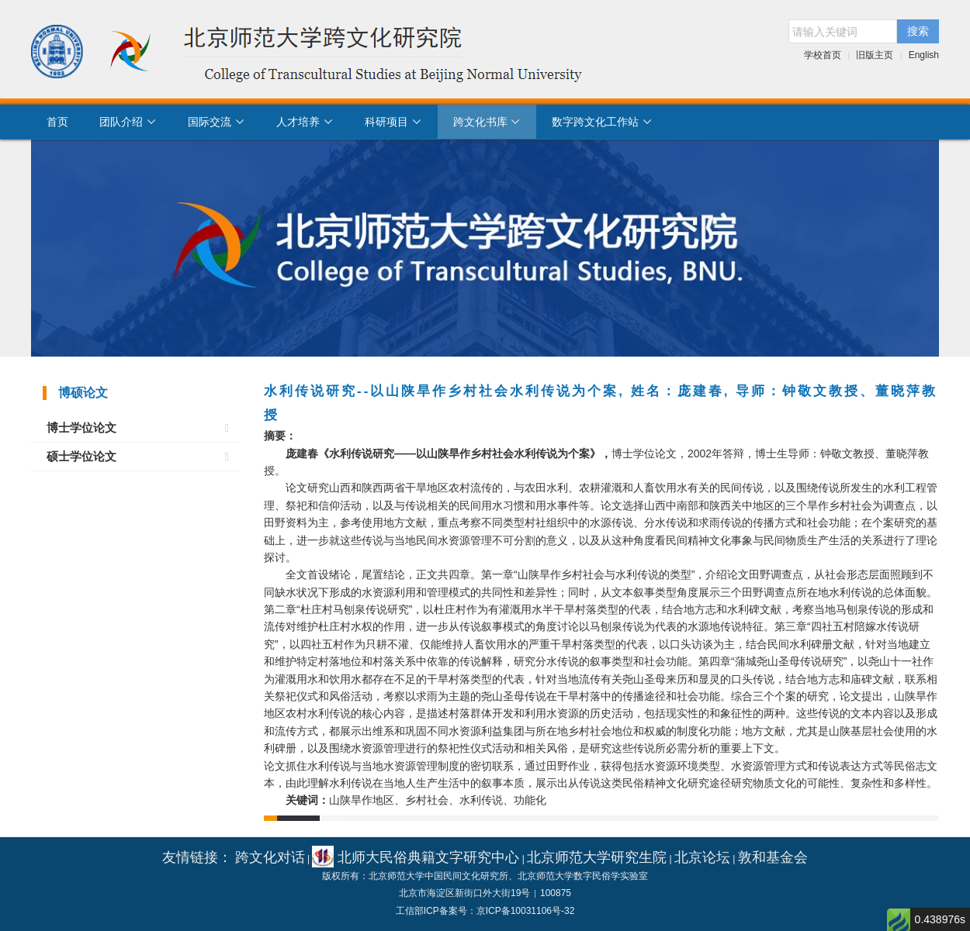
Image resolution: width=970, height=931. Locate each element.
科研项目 (393, 122)
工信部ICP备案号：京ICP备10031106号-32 (485, 910)
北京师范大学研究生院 (597, 857)
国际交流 (216, 122)
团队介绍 (128, 122)
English (924, 55)
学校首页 (822, 55)
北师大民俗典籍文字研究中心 (415, 857)
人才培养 (305, 122)
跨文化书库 (487, 122)
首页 (57, 122)
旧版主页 (874, 55)
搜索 (918, 31)
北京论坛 (702, 857)
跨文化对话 (270, 857)
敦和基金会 (773, 857)
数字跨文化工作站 (602, 122)
